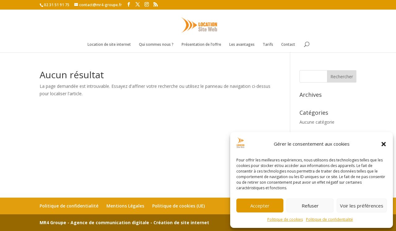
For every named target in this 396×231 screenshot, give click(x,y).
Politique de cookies (285, 219)
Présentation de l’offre (201, 44)
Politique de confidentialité (329, 219)
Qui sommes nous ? (156, 44)
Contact (288, 44)
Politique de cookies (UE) (178, 206)
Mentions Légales (125, 206)
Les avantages (242, 44)
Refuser (310, 206)
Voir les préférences (361, 206)
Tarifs (268, 44)
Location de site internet (109, 44)
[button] (384, 144)
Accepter (259, 206)
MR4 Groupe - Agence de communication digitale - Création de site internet (124, 222)
